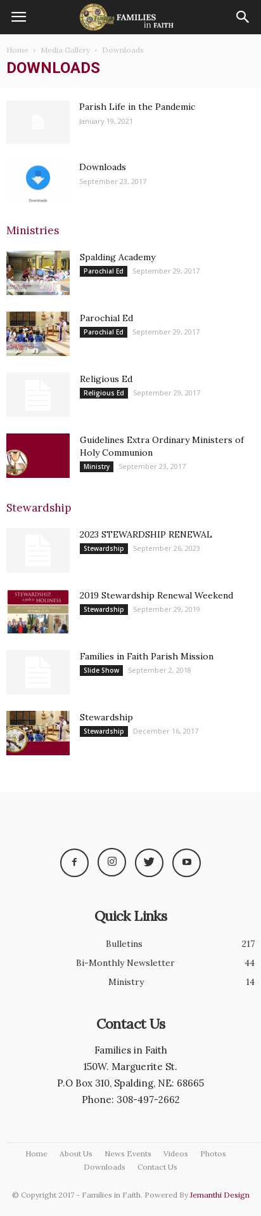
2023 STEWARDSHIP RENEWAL (146, 534)
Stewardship (104, 548)
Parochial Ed (104, 271)
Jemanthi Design (220, 1194)
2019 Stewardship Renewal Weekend (156, 595)
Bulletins (124, 943)
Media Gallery (65, 50)
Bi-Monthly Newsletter (125, 962)
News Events (128, 1153)
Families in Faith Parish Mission (146, 656)
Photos (213, 1153)
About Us (76, 1153)
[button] (243, 17)
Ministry (97, 466)
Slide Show (101, 670)
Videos (175, 1153)
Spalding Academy (117, 257)
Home (17, 50)
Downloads (102, 167)
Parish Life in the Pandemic (137, 106)
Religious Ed (106, 379)
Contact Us (157, 1167)
